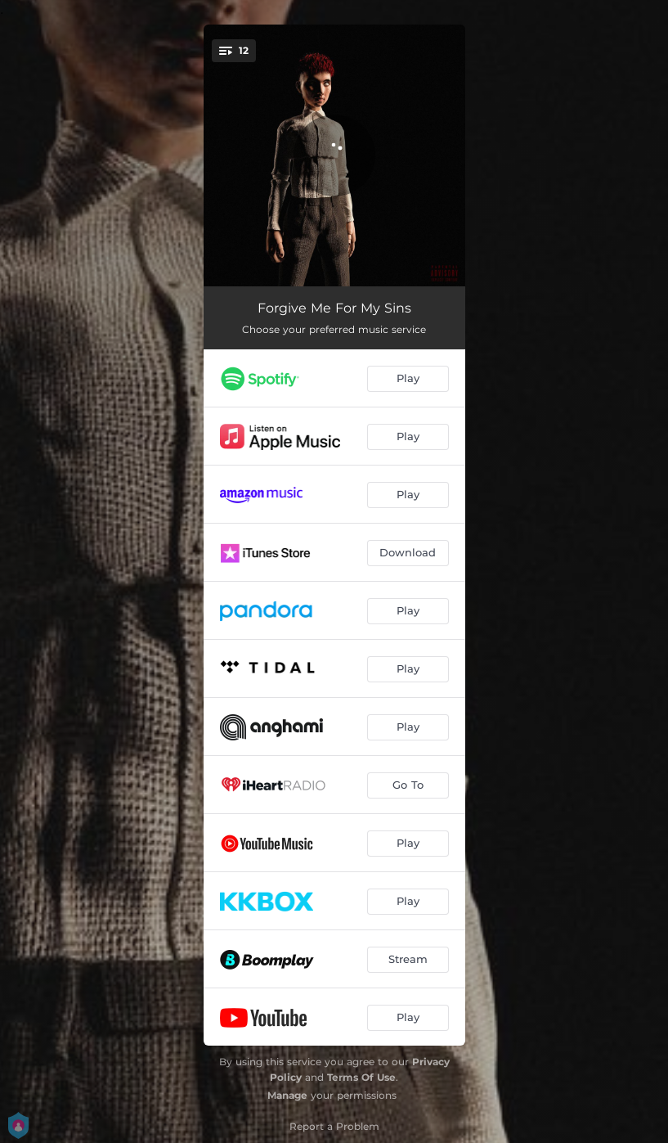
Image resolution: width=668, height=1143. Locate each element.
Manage (287, 1095)
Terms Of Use (361, 1077)
